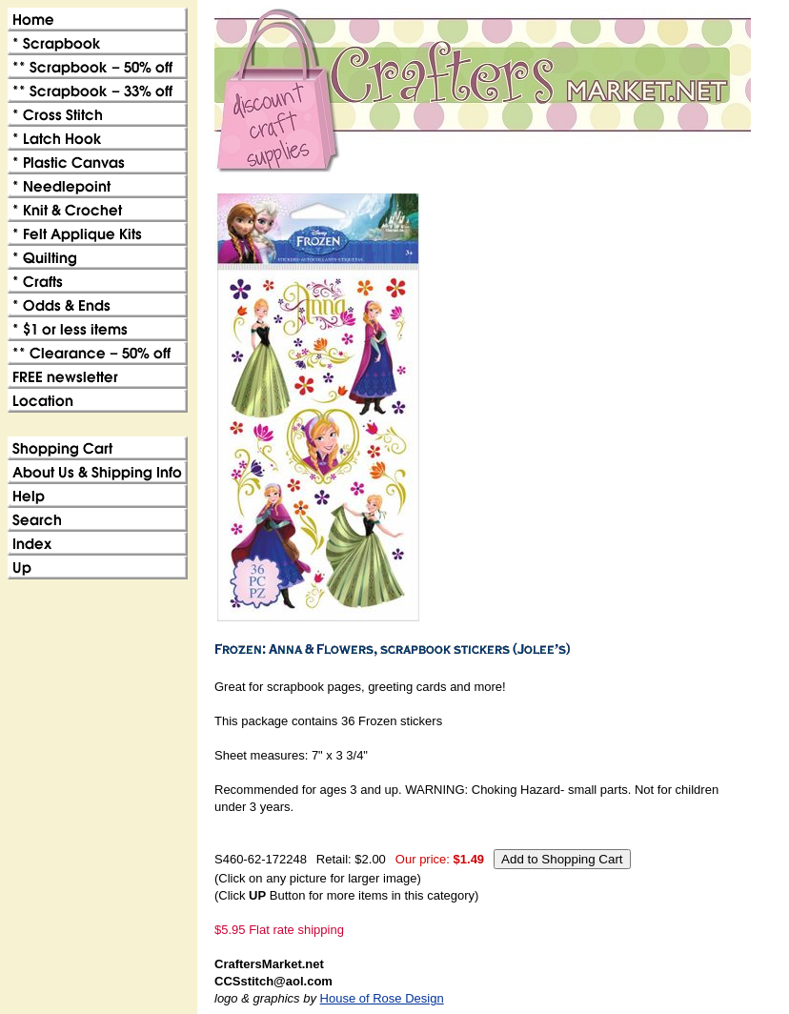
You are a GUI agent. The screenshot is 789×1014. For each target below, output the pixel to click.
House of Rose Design (382, 998)
